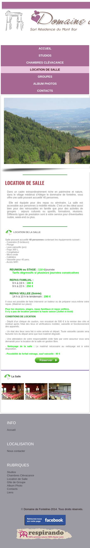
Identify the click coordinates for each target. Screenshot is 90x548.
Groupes (45, 76)
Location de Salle (45, 69)
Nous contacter (16, 451)
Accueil (45, 48)
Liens (10, 492)
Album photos (45, 83)
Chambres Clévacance (45, 62)
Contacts (45, 90)
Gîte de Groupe (16, 482)
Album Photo (14, 485)
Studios (45, 55)
